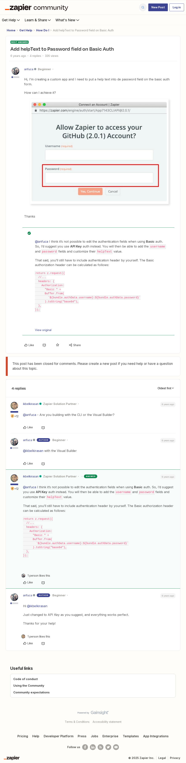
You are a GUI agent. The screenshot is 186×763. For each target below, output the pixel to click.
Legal (162, 757)
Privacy (175, 757)
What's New (67, 20)
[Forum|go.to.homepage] (37, 7)
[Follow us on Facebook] (85, 746)
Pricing (22, 735)
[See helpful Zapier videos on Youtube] (116, 746)
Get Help (11, 20)
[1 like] (35, 575)
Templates (131, 735)
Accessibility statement (107, 720)
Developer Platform (58, 735)
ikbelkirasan (30, 403)
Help (35, 735)
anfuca (28, 69)
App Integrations (156, 735)
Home (11, 30)
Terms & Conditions (77, 720)
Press (82, 735)
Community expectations (31, 691)
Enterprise (110, 735)
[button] (158, 7)
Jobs (94, 735)
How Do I (42, 30)
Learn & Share (38, 20)
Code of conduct (25, 678)
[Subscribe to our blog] (100, 746)
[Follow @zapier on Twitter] (108, 746)
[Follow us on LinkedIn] (93, 746)
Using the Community (28, 684)
